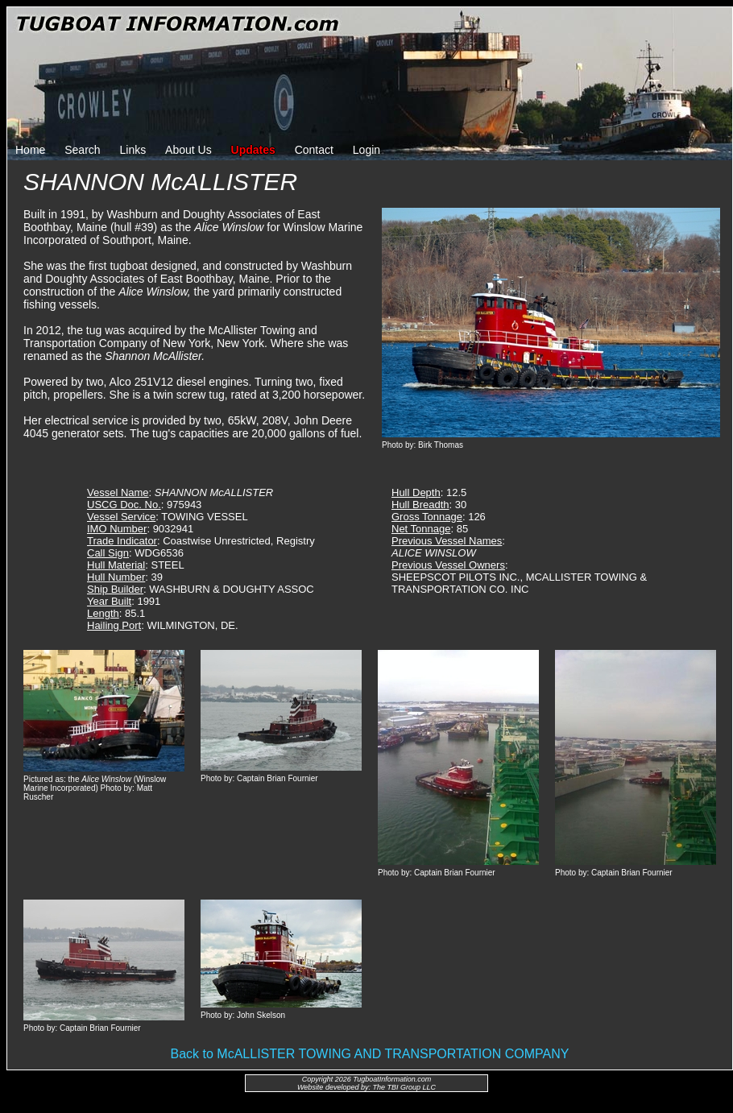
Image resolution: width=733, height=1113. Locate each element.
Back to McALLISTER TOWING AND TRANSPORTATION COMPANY (370, 1054)
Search (82, 149)
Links (133, 149)
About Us (188, 149)
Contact (314, 149)
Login (366, 149)
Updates (253, 149)
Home (30, 149)
